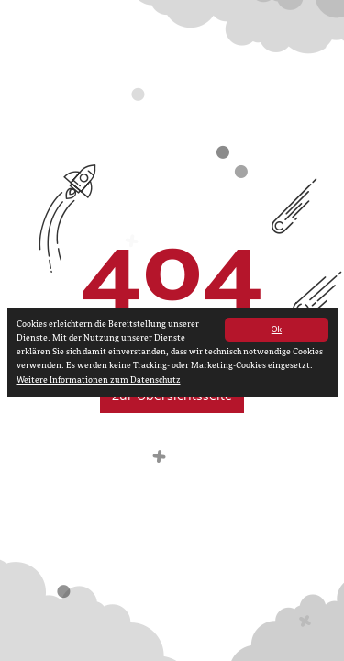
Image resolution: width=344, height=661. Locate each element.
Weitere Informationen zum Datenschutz (99, 381)
